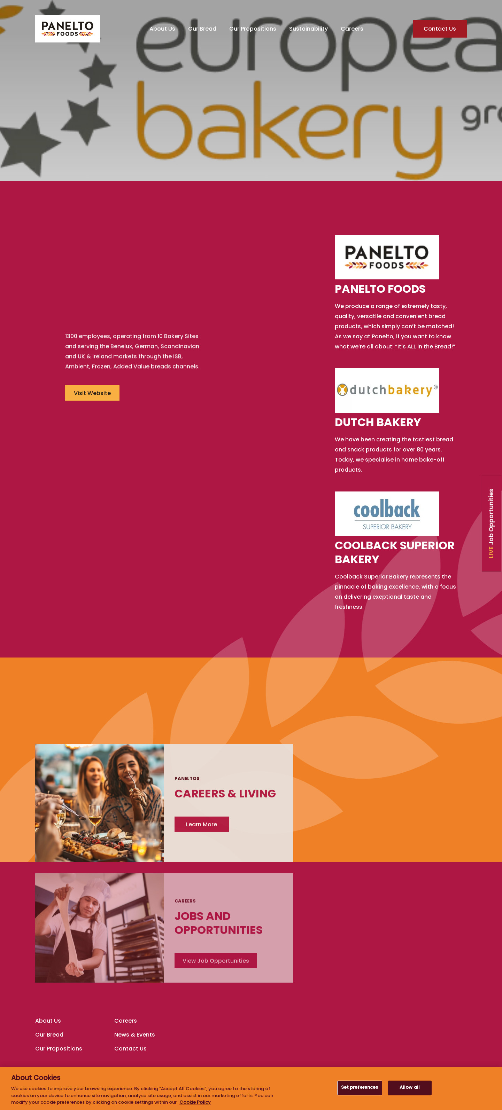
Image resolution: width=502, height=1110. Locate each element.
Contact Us (440, 29)
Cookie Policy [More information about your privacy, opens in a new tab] (195, 1103)
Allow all (410, 1088)
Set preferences (359, 1088)
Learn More (375, 771)
